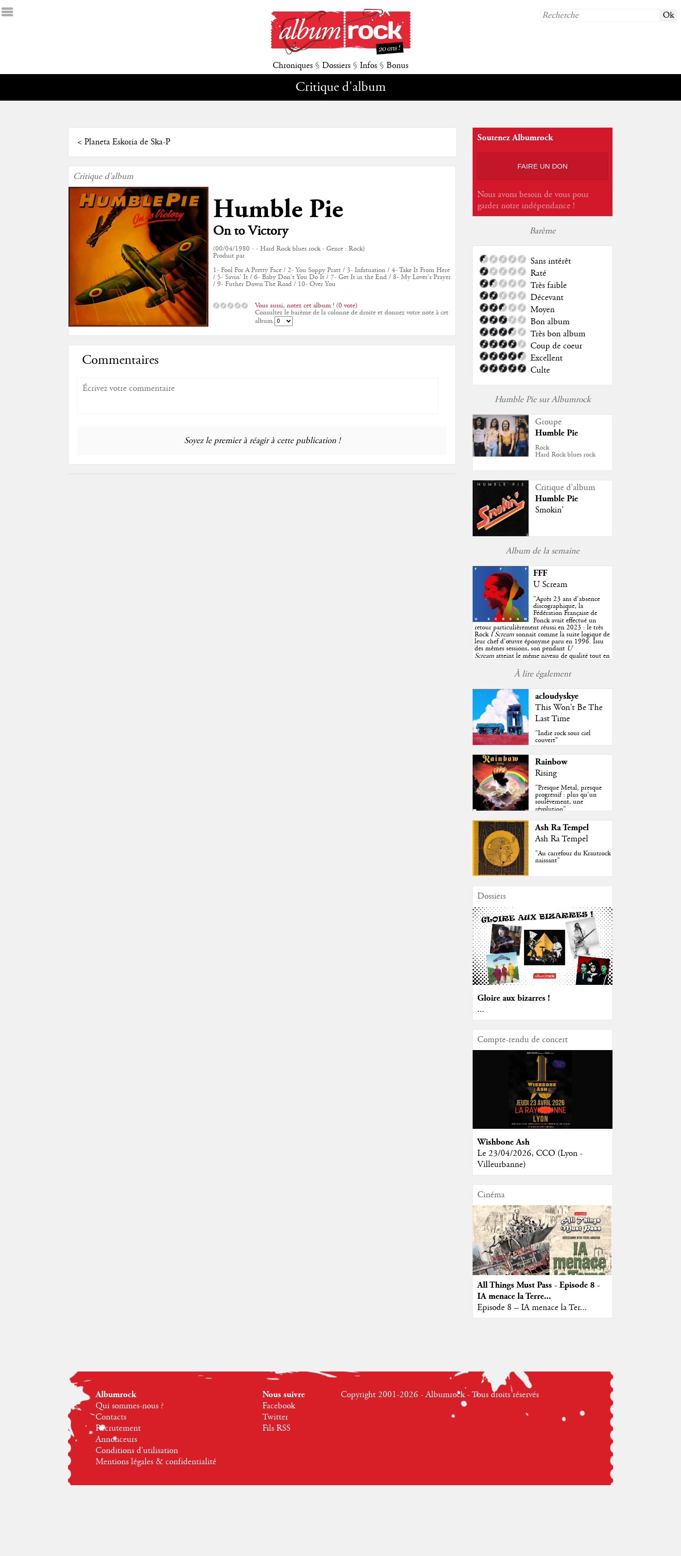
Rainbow (551, 762)
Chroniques (293, 65)
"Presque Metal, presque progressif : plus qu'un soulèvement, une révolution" (568, 798)
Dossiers (336, 65)
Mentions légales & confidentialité (156, 1461)
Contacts (111, 1417)
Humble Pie (278, 209)
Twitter (275, 1417)
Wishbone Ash (503, 1142)
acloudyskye (556, 696)
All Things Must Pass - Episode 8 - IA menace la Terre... (538, 1291)
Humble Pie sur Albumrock (543, 399)
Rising (546, 773)
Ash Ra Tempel (562, 827)
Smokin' (549, 510)
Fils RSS (276, 1428)
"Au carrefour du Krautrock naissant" (573, 857)
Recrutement (118, 1428)
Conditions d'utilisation (137, 1450)
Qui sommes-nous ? (130, 1406)
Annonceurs (116, 1439)
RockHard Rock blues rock (565, 451)
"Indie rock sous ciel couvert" (563, 737)
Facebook (278, 1406)
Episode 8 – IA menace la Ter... (532, 1307)
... (480, 1009)
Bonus (397, 65)
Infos (368, 65)
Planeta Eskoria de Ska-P (127, 142)
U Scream (550, 584)
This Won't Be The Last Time (569, 713)
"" (542, 634)
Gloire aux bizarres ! (513, 998)
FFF (540, 573)
